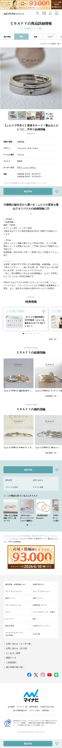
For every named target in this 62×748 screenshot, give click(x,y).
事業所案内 (33, 707)
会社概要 (11, 707)
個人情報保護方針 (20, 710)
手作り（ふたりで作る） (26, 167)
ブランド (48, 536)
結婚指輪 (20, 141)
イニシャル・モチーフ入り (27, 148)
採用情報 (45, 710)
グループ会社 (34, 710)
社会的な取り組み (47, 707)
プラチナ (20, 154)
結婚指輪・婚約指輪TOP (32, 536)
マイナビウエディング (12, 536)
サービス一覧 (22, 707)
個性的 (20, 161)
